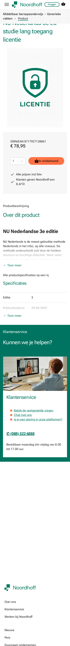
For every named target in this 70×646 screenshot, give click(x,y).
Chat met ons (23, 415)
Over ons (10, 602)
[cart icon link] (63, 4)
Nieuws (9, 630)
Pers (7, 637)
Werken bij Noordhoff (18, 616)
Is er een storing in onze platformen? (38, 419)
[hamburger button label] (6, 4)
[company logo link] (27, 4)
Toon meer (14, 265)
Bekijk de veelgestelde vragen (33, 410)
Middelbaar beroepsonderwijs (23, 14)
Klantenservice (14, 609)
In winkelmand (46, 161)
